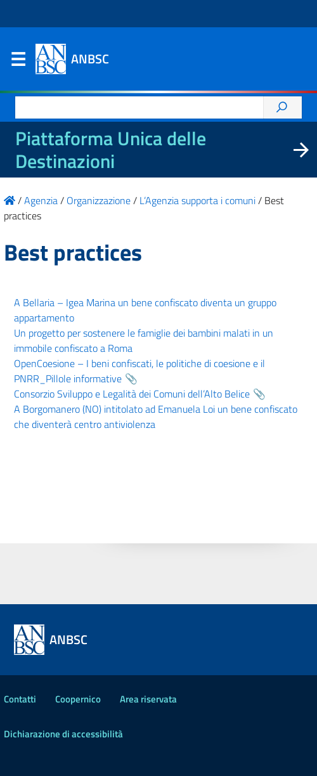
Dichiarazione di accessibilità (63, 734)
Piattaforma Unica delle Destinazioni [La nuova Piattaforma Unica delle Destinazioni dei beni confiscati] (110, 150)
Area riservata (148, 699)
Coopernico (78, 699)
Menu (18, 62)
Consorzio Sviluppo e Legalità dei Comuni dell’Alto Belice (132, 393)
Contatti (20, 699)
